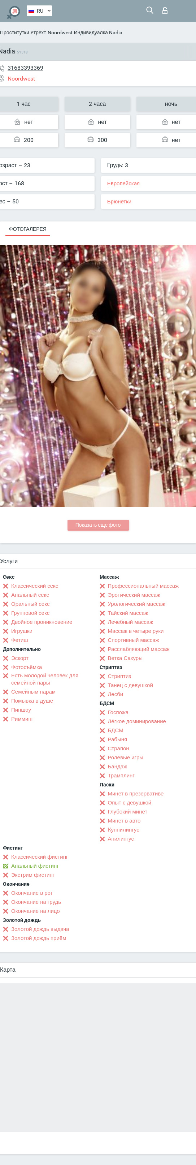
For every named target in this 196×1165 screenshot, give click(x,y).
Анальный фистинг (35, 866)
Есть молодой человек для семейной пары (44, 679)
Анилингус (121, 839)
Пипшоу (21, 710)
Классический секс (34, 586)
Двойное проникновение (41, 622)
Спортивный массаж (133, 640)
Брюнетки (119, 201)
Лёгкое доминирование (137, 721)
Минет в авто (124, 820)
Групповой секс (30, 613)
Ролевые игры (126, 757)
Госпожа (118, 712)
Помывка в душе (32, 701)
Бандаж (117, 766)
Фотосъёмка (26, 667)
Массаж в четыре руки (136, 631)
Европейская (123, 183)
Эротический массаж (134, 595)
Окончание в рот (32, 893)
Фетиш (19, 640)
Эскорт (20, 658)
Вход (164, 10)
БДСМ (115, 730)
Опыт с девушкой (130, 802)
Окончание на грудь (36, 902)
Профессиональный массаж (143, 586)
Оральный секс (30, 604)
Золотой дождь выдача (40, 929)
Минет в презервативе (136, 793)
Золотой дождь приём (38, 938)
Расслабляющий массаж (139, 649)
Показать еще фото (98, 525)
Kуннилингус (123, 830)
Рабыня (117, 739)
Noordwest (60, 32)
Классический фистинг (39, 857)
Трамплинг (121, 775)
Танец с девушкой (130, 685)
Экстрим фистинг (33, 875)
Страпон (118, 748)
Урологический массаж (136, 604)
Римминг (22, 719)
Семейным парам (33, 692)
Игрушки (21, 631)
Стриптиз (119, 676)
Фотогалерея (28, 229)
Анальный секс (30, 595)
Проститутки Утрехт (23, 32)
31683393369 (25, 67)
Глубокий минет (128, 811)
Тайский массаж (128, 613)
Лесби (115, 694)
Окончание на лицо (35, 911)
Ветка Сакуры (125, 658)
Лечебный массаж (130, 622)
